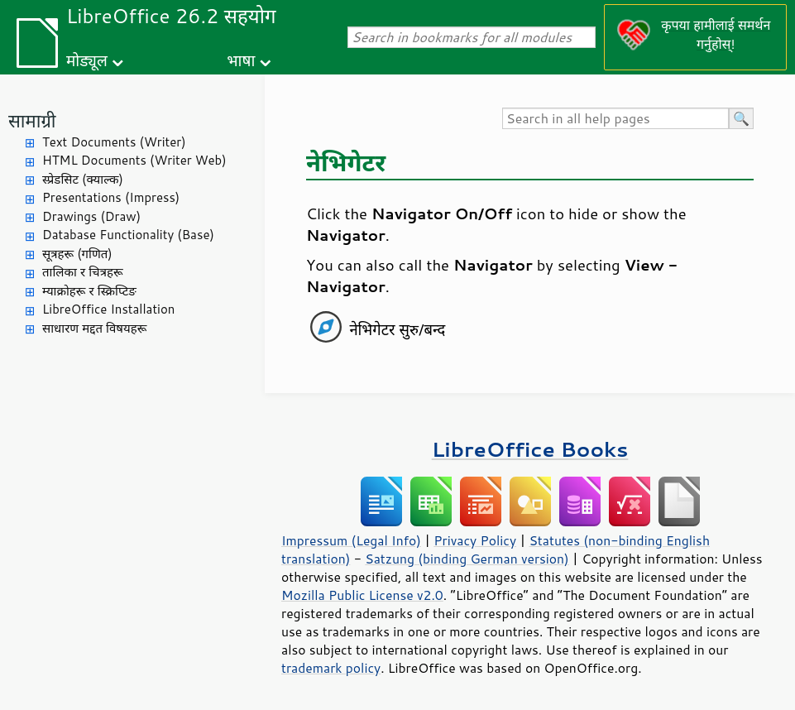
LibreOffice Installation (108, 309)
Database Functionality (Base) (128, 234)
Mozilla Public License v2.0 (362, 595)
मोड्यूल (87, 60)
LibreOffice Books (530, 448)
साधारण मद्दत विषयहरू (94, 328)
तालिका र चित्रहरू (82, 272)
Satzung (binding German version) (467, 558)
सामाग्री (32, 120)
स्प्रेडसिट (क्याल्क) (82, 179)
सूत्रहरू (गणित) (77, 253)
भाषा (241, 60)
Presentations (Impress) (111, 197)
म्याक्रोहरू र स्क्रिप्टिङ (89, 291)
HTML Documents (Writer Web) (134, 160)
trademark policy (331, 668)
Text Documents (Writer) (114, 142)
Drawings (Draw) (91, 216)
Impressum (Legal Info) (351, 540)
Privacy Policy (474, 540)
